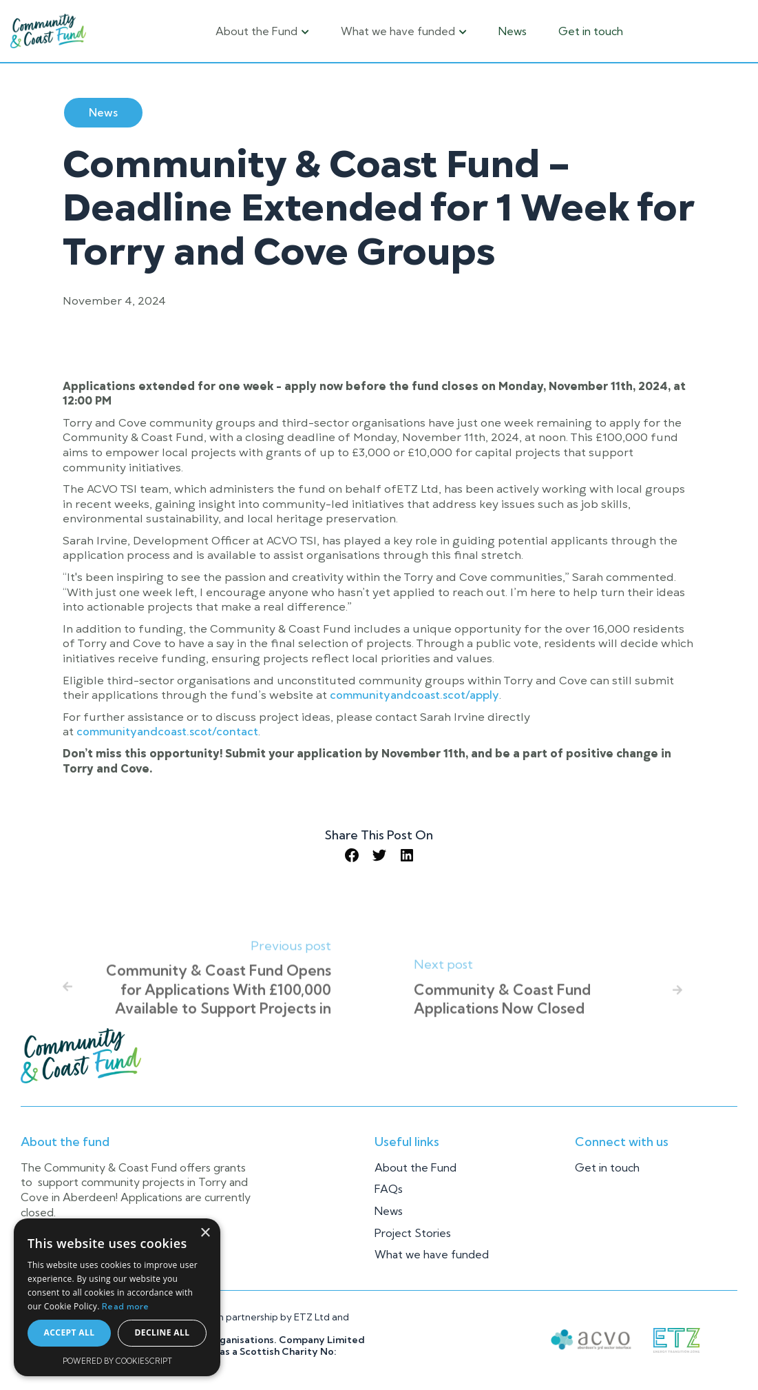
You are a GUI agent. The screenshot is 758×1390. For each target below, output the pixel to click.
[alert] (117, 1297)
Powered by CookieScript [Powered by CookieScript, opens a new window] (117, 1361)
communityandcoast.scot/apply (414, 695)
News (512, 31)
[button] (262, 31)
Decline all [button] (162, 1332)
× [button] (205, 1233)
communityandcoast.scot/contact (167, 731)
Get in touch (590, 31)
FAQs (389, 1189)
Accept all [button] (69, 1332)
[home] (48, 31)
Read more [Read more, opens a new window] (125, 1306)
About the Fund (415, 1167)
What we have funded (432, 1254)
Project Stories (413, 1233)
